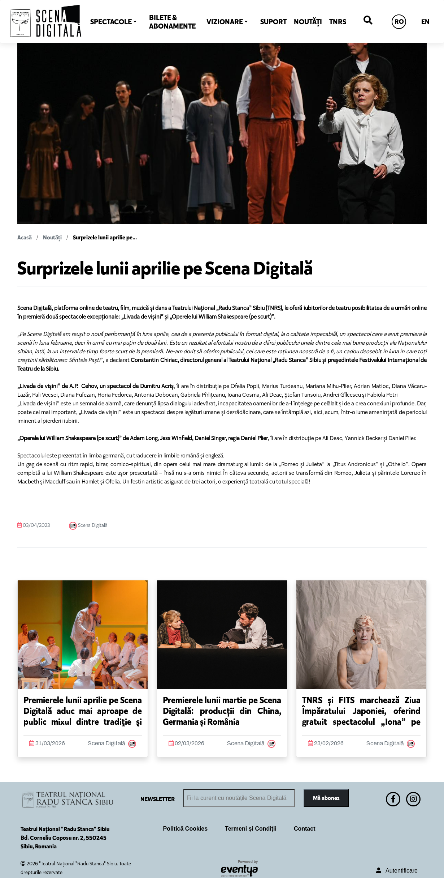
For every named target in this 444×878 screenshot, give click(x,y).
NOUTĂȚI (308, 22)
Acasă (24, 237)
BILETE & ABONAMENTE (172, 21)
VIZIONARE (224, 22)
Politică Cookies (185, 829)
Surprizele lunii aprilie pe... (105, 237)
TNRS (337, 22)
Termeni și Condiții (251, 829)
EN (425, 21)
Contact (304, 829)
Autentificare (397, 871)
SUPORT (273, 22)
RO (399, 21)
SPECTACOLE (111, 22)
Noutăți (52, 237)
